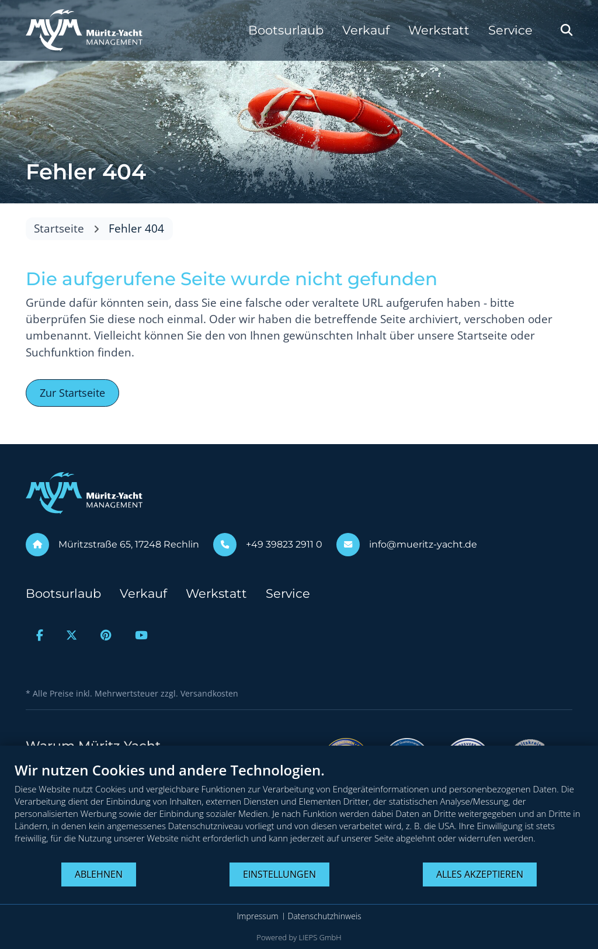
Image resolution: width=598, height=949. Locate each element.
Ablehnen (99, 874)
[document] (299, 811)
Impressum (257, 916)
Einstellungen (279, 874)
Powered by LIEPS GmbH (298, 937)
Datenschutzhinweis (324, 916)
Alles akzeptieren (479, 874)
